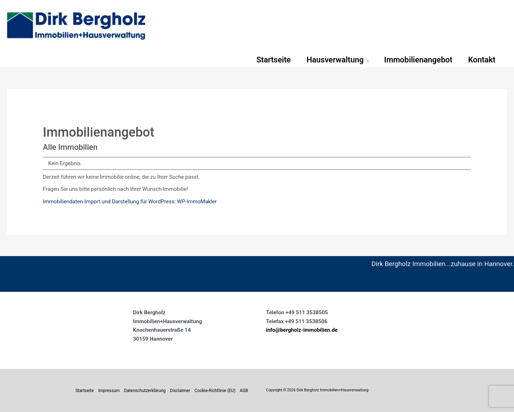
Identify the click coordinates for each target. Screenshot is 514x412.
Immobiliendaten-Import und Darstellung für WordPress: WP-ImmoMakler (130, 201)
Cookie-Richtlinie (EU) (215, 390)
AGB (244, 390)
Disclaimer (180, 390)
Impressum (109, 390)
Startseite (84, 390)
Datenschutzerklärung (145, 390)
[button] (366, 59)
